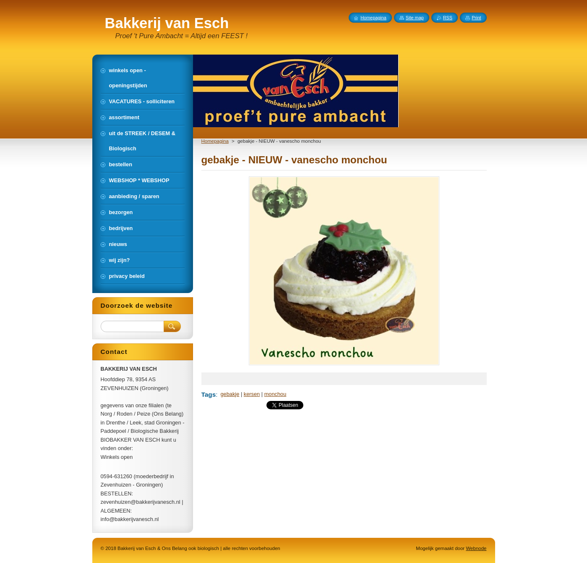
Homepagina (215, 141)
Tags (208, 394)
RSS (447, 17)
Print (476, 17)
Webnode (476, 548)
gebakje (230, 394)
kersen (252, 394)
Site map (415, 17)
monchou (275, 394)
